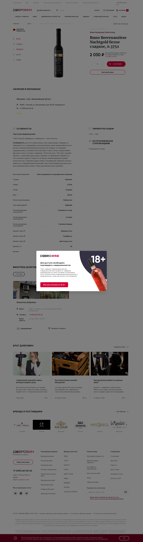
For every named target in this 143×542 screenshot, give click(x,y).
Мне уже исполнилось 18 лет (54, 285)
